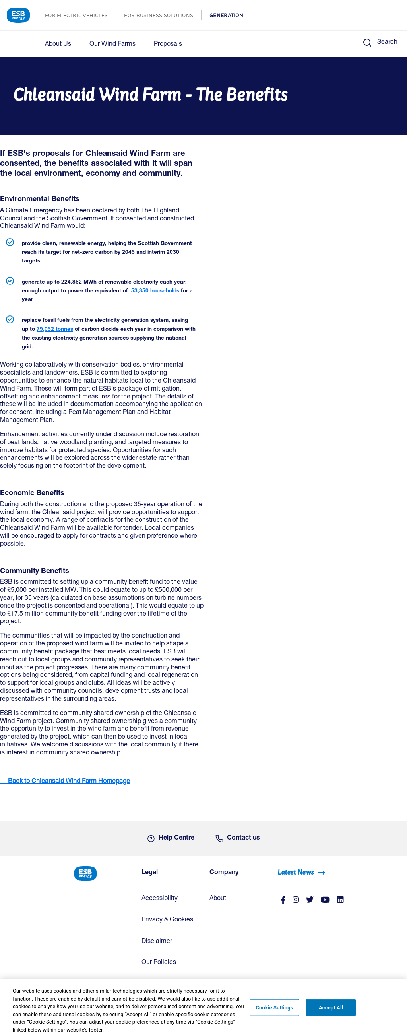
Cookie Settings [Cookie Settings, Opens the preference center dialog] (274, 1010)
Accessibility (159, 899)
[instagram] (296, 900)
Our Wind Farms (112, 44)
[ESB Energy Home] (102, 873)
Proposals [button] (168, 44)
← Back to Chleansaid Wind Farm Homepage (65, 782)
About (217, 899)
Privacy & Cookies (167, 920)
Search (387, 42)
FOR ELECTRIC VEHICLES (80, 16)
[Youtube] (325, 900)
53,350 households (155, 291)
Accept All (331, 1010)
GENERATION (230, 16)
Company (223, 873)
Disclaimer (156, 942)
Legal (149, 873)
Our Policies (158, 963)
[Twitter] (310, 900)
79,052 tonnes (55, 329)
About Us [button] (58, 44)
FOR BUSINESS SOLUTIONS (162, 16)
